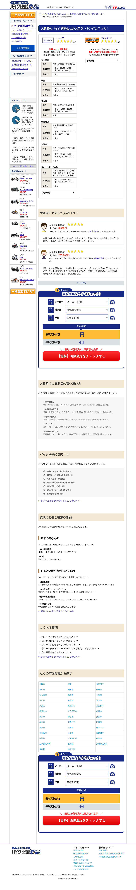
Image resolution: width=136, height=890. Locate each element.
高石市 (70, 727)
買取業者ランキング (19, 69)
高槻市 (70, 695)
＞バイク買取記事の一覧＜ (23, 166)
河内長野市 (72, 711)
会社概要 (102, 850)
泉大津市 (43, 695)
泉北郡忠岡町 (101, 744)
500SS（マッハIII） (26, 178)
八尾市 (42, 706)
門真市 (99, 722)
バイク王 (60, 38)
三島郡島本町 (45, 744)
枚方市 (70, 700)
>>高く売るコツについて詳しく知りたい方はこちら (59, 501)
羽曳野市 (71, 722)
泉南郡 (42, 749)
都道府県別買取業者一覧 (21, 65)
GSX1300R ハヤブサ (26, 201)
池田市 (70, 690)
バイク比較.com (81, 848)
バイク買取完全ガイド (24, 26)
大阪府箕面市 (93, 231)
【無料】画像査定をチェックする (81, 356)
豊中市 (42, 690)
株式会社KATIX (106, 848)
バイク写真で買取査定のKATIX (111, 853)
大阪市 (42, 684)
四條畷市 (100, 733)
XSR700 (22, 223)
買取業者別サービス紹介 (21, 61)
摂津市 (42, 727)
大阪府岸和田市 (99, 258)
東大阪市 (43, 733)
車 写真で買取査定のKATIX (110, 857)
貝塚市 (99, 695)
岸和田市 (100, 684)
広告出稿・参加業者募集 (83, 866)
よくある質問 (17, 41)
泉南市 (70, 733)
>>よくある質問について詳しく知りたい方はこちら (59, 657)
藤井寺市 (100, 727)
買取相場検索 (22, 48)
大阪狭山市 (72, 738)
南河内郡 (71, 749)
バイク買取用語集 (18, 38)
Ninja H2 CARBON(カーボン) (29, 190)
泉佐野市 (71, 706)
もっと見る (81, 283)
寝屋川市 (43, 711)
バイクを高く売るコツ (20, 30)
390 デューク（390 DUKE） (29, 280)
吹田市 (99, 690)
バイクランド (106, 38)
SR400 (22, 235)
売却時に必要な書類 (19, 34)
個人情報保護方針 (80, 853)
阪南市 (99, 738)
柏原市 (42, 722)
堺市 (69, 684)
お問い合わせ (78, 850)
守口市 (42, 700)
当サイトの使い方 (80, 860)
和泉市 (70, 717)
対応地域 (46, 193)
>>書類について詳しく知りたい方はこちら (56, 611)
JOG (21, 257)
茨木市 (99, 700)
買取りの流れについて (82, 863)
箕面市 (99, 717)
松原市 (99, 711)
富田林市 (100, 706)
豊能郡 (70, 744)
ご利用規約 (78, 857)
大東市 (42, 717)
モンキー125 (24, 212)
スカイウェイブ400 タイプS (29, 268)
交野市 (42, 738)
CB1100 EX (23, 246)
